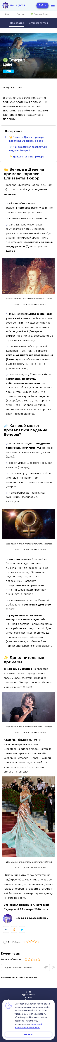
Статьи (20, 14)
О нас (28, 992)
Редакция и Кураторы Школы (31, 918)
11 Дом (5, 14)
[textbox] (25, 968)
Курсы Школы (28, 995)
